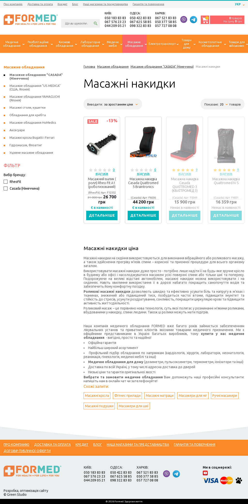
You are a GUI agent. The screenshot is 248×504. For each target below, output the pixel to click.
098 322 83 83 (140, 26)
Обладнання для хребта (27, 115)
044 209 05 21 (115, 26)
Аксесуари (17, 130)
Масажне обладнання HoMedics (32, 122)
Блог (75, 4)
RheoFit (12, 182)
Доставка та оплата (40, 4)
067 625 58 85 (140, 22)
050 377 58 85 (166, 22)
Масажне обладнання (24, 67)
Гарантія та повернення (148, 4)
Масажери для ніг (193, 396)
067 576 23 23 (115, 22)
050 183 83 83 (115, 18)
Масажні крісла (97, 396)
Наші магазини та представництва (105, 4)
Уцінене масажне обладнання (31, 152)
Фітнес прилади (127, 396)
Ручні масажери (224, 396)
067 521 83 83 (166, 18)
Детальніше (102, 215)
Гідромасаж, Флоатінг (25, 145)
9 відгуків (188, 172)
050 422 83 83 (140, 18)
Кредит (62, 4)
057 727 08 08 (166, 26)
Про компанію (13, 4)
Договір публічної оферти (27, 451)
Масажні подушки (99, 406)
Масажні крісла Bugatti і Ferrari (31, 137)
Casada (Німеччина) (21, 188)
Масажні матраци (159, 396)
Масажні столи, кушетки (27, 107)
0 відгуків (105, 172)
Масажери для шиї (133, 406)
